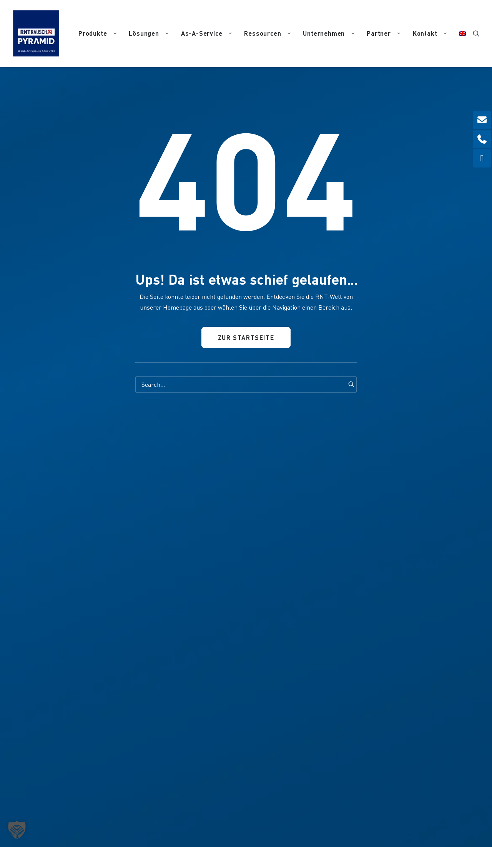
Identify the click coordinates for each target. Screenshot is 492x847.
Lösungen (148, 33)
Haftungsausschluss (332, 800)
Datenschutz (291, 800)
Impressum (260, 800)
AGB (364, 800)
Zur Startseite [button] (245, 338)
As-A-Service (206, 33)
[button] (476, 33)
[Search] (246, 384)
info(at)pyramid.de (160, 693)
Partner (384, 33)
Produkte (97, 33)
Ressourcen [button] (267, 33)
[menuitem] (97, 33)
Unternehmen (328, 33)
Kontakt (430, 33)
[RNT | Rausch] (36, 33)
